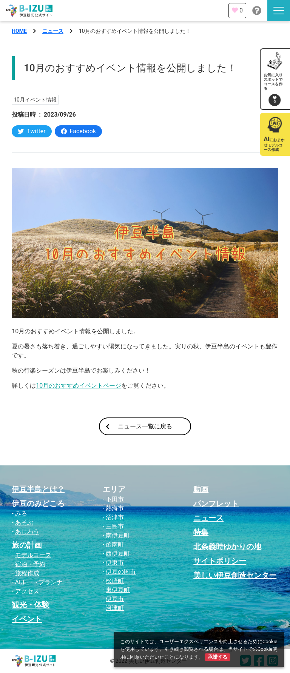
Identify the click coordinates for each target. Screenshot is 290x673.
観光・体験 (30, 604)
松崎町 (115, 580)
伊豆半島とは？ (38, 489)
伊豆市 (115, 598)
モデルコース (33, 555)
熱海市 (115, 508)
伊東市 (115, 562)
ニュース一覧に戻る (139, 426)
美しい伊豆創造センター (234, 575)
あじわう (27, 531)
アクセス (27, 591)
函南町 (115, 544)
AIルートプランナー (42, 582)
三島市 (115, 526)
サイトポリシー (219, 560)
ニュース (52, 31)
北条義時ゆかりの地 (227, 546)
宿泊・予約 (30, 564)
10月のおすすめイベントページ (78, 385)
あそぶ (24, 522)
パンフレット (216, 503)
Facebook (78, 131)
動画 (200, 489)
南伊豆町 (118, 535)
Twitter (31, 131)
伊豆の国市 (121, 571)
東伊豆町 (118, 589)
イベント (27, 619)
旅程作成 (27, 573)
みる (21, 513)
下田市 (115, 499)
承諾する (217, 657)
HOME (19, 31)
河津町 (115, 607)
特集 (200, 532)
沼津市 (115, 517)
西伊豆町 (118, 553)
